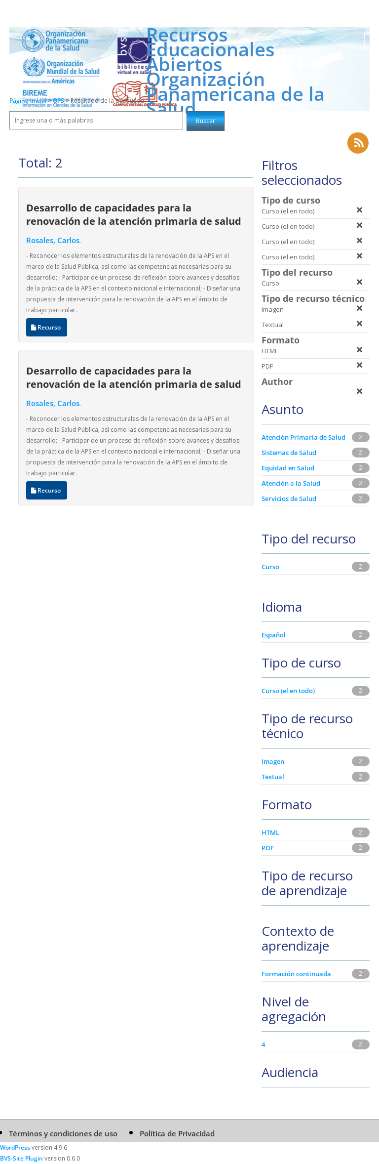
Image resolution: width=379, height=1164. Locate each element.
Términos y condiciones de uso (63, 1133)
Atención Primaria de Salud (303, 437)
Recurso (46, 327)
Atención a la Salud (291, 483)
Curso (270, 566)
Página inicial (27, 100)
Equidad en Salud (288, 467)
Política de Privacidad (177, 1133)
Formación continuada (296, 973)
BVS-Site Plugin (21, 1158)
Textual (273, 776)
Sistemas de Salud (289, 452)
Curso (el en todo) (288, 690)
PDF (268, 847)
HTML (270, 832)
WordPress (15, 1147)
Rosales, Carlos (52, 240)
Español (274, 634)
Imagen (273, 761)
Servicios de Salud (289, 498)
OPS (59, 100)
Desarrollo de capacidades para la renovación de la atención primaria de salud (133, 214)
